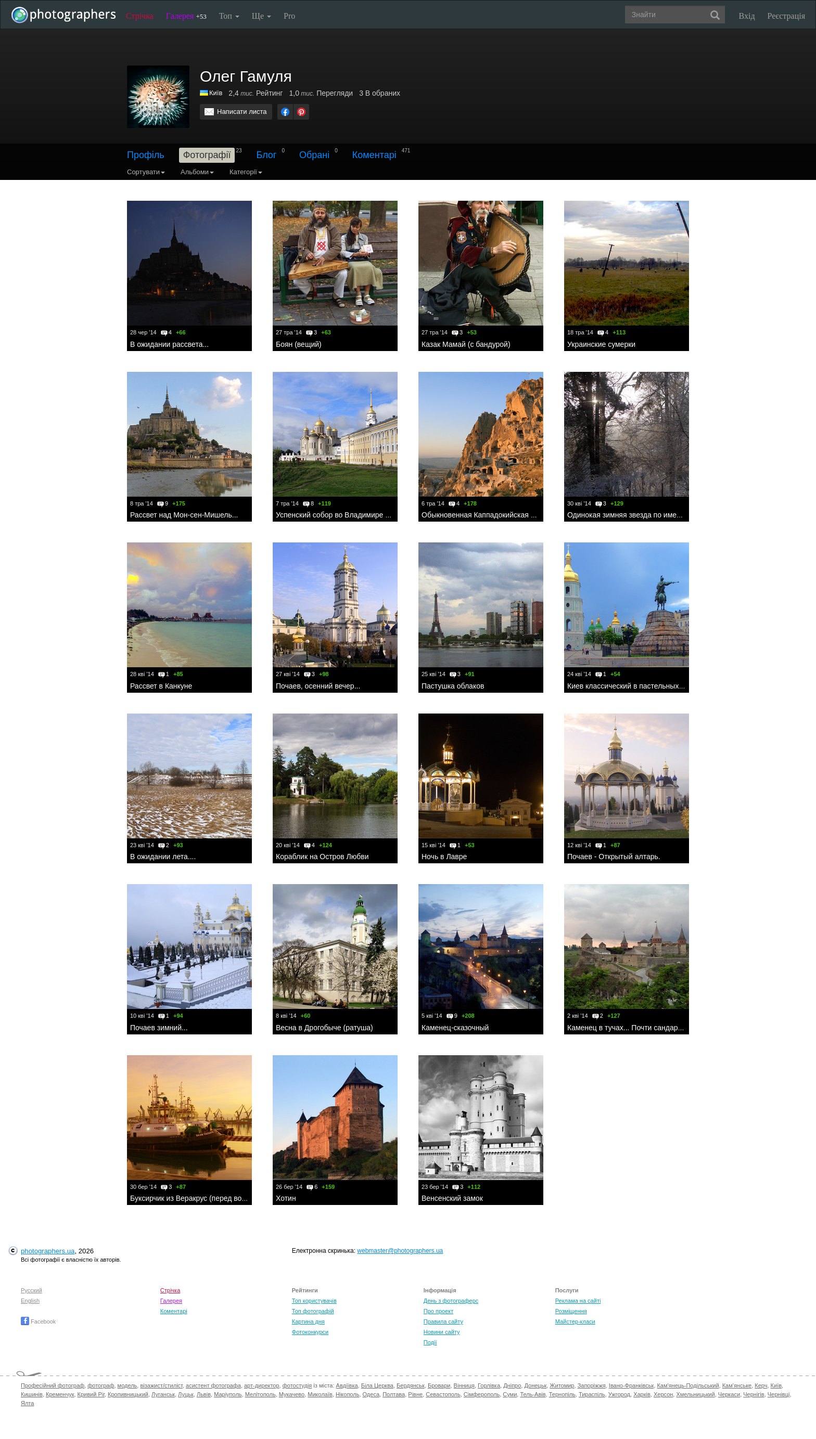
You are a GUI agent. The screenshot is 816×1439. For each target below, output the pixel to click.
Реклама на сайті (578, 1301)
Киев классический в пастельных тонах (633, 686)
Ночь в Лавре (444, 856)
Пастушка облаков (453, 686)
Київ (776, 1385)
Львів (204, 1394)
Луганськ (163, 1394)
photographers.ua (47, 1251)
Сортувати (146, 172)
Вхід (747, 15)
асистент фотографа (213, 1385)
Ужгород (619, 1394)
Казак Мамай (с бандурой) (466, 344)
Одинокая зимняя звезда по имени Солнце (639, 515)
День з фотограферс (451, 1301)
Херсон (663, 1394)
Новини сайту (442, 1332)
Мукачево (291, 1394)
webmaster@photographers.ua (400, 1250)
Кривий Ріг (91, 1394)
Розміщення (571, 1311)
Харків (642, 1394)
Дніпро (512, 1385)
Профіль (145, 155)
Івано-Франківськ (631, 1385)
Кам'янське (737, 1385)
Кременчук (60, 1394)
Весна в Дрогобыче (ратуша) (324, 1027)
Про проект (438, 1311)
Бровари (439, 1385)
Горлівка (489, 1385)
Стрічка (140, 15)
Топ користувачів (314, 1301)
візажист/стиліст (161, 1385)
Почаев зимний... (159, 1027)
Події (430, 1342)
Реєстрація (786, 15)
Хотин (286, 1198)
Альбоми (197, 172)
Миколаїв (320, 1394)
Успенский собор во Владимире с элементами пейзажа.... (373, 515)
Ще (261, 15)
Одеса (371, 1394)
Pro (289, 15)
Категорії (246, 172)
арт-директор (261, 1385)
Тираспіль (592, 1394)
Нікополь (347, 1394)
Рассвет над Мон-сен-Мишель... (184, 515)
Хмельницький (695, 1394)
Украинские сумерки (601, 344)
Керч (761, 1385)
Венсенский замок (452, 1198)
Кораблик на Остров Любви (322, 856)
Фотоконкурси (310, 1332)
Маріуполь (227, 1394)
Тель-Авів (532, 1394)
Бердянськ (411, 1385)
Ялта (27, 1403)
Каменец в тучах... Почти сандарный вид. (637, 1027)
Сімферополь (482, 1394)
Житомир (562, 1385)
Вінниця (464, 1385)
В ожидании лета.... (163, 856)
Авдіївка (347, 1385)
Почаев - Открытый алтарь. (613, 856)
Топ (229, 15)
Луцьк (186, 1394)
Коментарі (374, 155)
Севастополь (443, 1394)
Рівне (415, 1394)
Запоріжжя (592, 1385)
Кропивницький (128, 1394)
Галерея (186, 15)
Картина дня (308, 1321)
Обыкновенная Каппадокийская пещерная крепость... (512, 515)
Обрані (314, 155)
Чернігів (753, 1394)
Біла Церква (377, 1385)
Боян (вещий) (299, 344)
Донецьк (535, 1385)
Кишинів (32, 1394)
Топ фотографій (313, 1311)
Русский (31, 1290)
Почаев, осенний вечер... (318, 686)
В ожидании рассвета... (169, 344)
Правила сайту (443, 1321)
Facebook (38, 1321)
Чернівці (779, 1394)
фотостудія (297, 1385)
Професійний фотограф (52, 1385)
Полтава (393, 1394)
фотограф (100, 1385)
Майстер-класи (575, 1321)
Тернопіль (562, 1394)
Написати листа (242, 111)
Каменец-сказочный (455, 1027)
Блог (267, 155)
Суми (510, 1394)
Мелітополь (260, 1394)
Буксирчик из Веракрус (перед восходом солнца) (212, 1198)
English (30, 1301)
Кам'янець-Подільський (688, 1385)
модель (127, 1385)
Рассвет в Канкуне (161, 686)
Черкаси (729, 1394)
